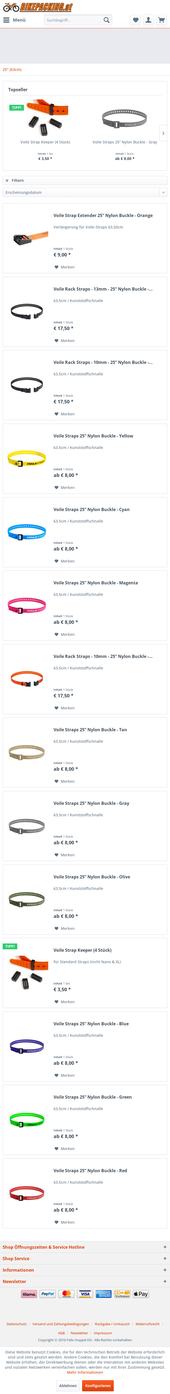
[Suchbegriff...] (78, 20)
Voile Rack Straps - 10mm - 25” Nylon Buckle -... (103, 362)
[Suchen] (106, 20)
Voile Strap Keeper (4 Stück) (45, 141)
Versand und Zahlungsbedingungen (61, 1323)
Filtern (15, 180)
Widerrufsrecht (148, 1323)
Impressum (103, 1333)
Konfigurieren (98, 1385)
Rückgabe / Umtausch (112, 1323)
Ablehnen (68, 1385)
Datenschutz (17, 1323)
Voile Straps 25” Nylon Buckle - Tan (90, 730)
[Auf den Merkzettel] (65, 267)
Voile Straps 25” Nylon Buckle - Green (93, 1097)
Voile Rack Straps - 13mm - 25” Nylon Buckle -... (103, 289)
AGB (61, 1333)
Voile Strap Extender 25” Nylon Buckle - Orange (103, 215)
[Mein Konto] (148, 20)
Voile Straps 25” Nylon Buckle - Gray (125, 141)
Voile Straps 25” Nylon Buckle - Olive (92, 877)
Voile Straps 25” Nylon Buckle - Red (90, 1171)
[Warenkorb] (161, 20)
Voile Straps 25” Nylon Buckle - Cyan (92, 509)
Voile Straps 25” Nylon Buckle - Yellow (93, 436)
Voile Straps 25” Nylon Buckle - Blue (91, 1024)
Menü (14, 19)
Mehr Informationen (85, 1372)
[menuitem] (14, 20)
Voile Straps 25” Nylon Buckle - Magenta (96, 583)
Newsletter (79, 1333)
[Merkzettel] (135, 20)
